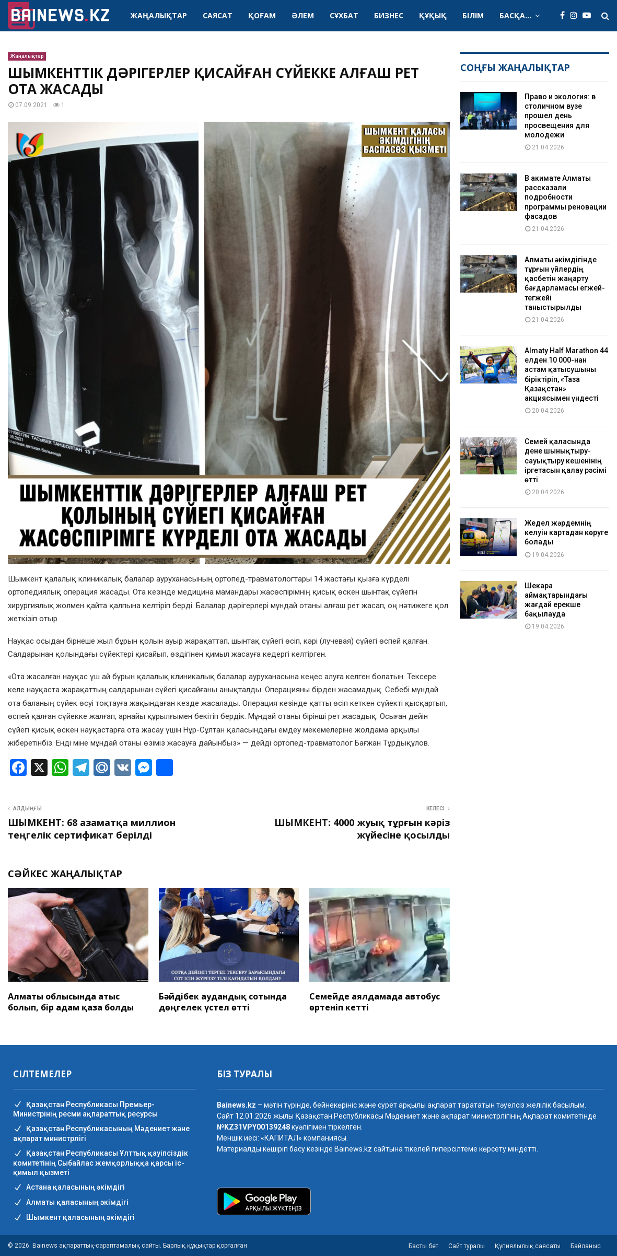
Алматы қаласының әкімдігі (71, 1202)
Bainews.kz (353, 1149)
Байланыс (586, 1246)
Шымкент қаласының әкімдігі (74, 1218)
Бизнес (388, 15)
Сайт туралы (466, 1246)
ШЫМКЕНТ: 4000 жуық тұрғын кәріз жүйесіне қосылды (362, 828)
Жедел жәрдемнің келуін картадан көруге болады (566, 532)
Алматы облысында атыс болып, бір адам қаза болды (71, 1002)
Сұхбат (344, 15)
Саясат (217, 15)
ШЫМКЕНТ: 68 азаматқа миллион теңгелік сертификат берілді (92, 828)
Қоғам (262, 15)
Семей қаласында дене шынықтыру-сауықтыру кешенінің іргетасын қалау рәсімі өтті (566, 460)
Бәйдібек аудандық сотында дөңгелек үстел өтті (223, 1002)
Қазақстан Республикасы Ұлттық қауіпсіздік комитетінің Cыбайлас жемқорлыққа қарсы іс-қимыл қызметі (100, 1163)
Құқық (433, 15)
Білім (473, 15)
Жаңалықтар (158, 15)
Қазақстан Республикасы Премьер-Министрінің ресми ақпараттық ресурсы (85, 1109)
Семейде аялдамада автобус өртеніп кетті (374, 1002)
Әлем (303, 15)
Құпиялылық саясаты (528, 1246)
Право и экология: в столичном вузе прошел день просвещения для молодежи (560, 115)
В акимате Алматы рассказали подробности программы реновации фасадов (566, 197)
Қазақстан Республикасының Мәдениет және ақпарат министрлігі (101, 1133)
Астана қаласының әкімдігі (69, 1187)
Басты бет (423, 1246)
